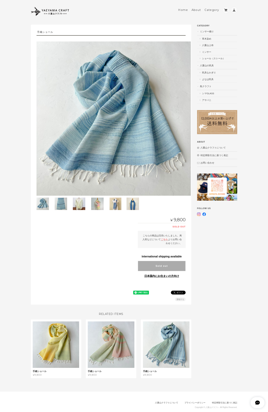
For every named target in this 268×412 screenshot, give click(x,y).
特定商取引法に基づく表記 (214, 154)
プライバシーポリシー (194, 396)
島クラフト (205, 85)
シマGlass (208, 92)
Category (212, 9)
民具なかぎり (209, 71)
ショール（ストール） (213, 57)
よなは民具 (208, 78)
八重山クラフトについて (213, 146)
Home (183, 9)
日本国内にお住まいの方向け (161, 269)
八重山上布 (208, 44)
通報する (180, 293)
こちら (164, 233)
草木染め (206, 37)
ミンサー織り (207, 30)
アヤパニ (206, 99)
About (196, 9)
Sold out (162, 259)
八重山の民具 (207, 64)
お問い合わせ (207, 162)
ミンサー (206, 51)
